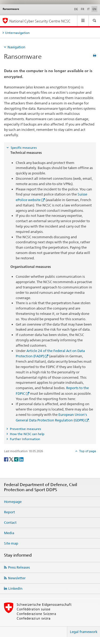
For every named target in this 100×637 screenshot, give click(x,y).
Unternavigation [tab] (17, 33)
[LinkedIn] (21, 459)
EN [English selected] (94, 9)
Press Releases (19, 567)
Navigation (16, 47)
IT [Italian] (88, 9)
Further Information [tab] (24, 439)
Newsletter (17, 578)
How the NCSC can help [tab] (26, 434)
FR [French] (82, 9)
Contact (10, 522)
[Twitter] (11, 459)
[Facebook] (6, 459)
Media (9, 533)
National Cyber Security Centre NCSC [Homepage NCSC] (39, 21)
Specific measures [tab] (23, 148)
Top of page (87, 451)
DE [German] (76, 9)
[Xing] (16, 459)
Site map (11, 543)
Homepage (13, 501)
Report (9, 512)
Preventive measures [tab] (25, 429)
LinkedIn (15, 588)
